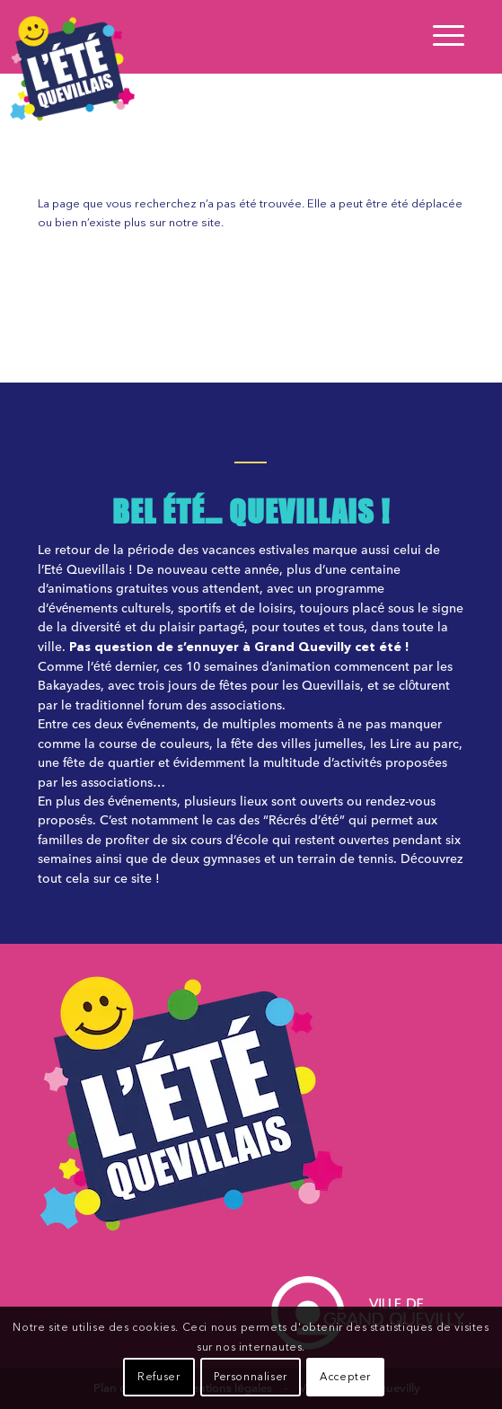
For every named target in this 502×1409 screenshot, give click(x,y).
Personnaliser (250, 1377)
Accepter (345, 1377)
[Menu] (439, 37)
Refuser (158, 1377)
